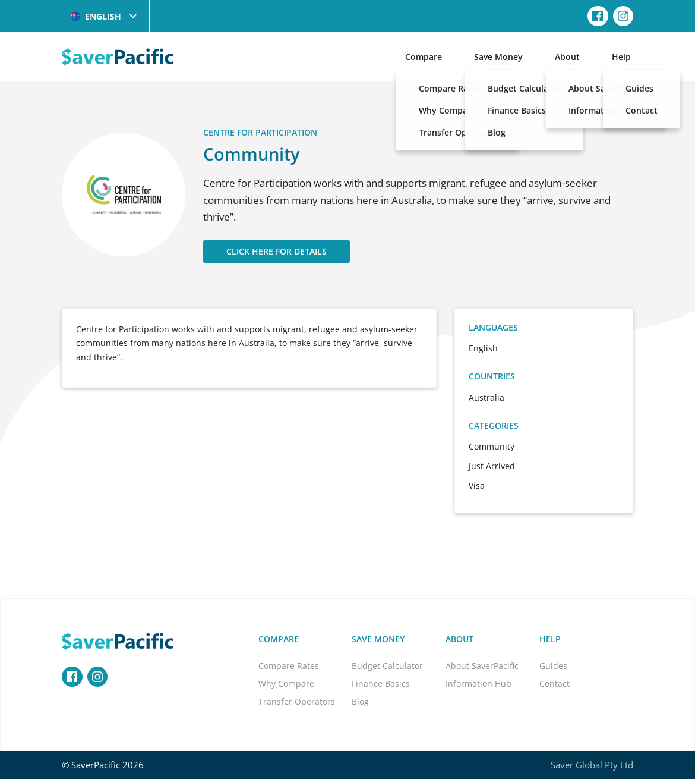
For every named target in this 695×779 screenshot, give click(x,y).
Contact (554, 683)
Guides (553, 665)
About (567, 56)
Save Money (498, 56)
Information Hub (478, 683)
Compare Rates (288, 665)
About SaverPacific (482, 665)
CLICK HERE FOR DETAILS (276, 251)
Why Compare (286, 683)
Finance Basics (381, 683)
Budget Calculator (387, 665)
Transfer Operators (296, 701)
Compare (423, 56)
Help (621, 56)
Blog (360, 701)
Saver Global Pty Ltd (592, 765)
